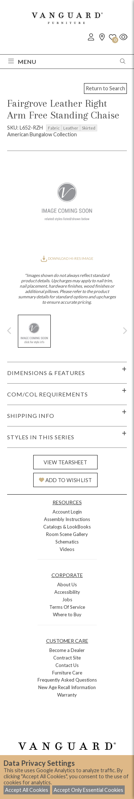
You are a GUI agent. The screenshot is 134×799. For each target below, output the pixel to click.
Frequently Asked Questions (67, 680)
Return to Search (105, 88)
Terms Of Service (67, 607)
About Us (67, 584)
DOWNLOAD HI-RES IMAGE (67, 258)
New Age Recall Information (67, 687)
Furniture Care (67, 673)
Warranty (67, 695)
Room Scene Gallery (67, 534)
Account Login (67, 512)
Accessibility (67, 592)
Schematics (67, 542)
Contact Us (67, 665)
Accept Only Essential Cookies (88, 790)
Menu (22, 61)
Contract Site (67, 658)
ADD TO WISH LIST (65, 480)
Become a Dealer (67, 650)
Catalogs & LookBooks (67, 527)
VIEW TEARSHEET (65, 462)
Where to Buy (67, 614)
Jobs (67, 599)
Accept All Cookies (26, 790)
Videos (67, 549)
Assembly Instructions (67, 519)
